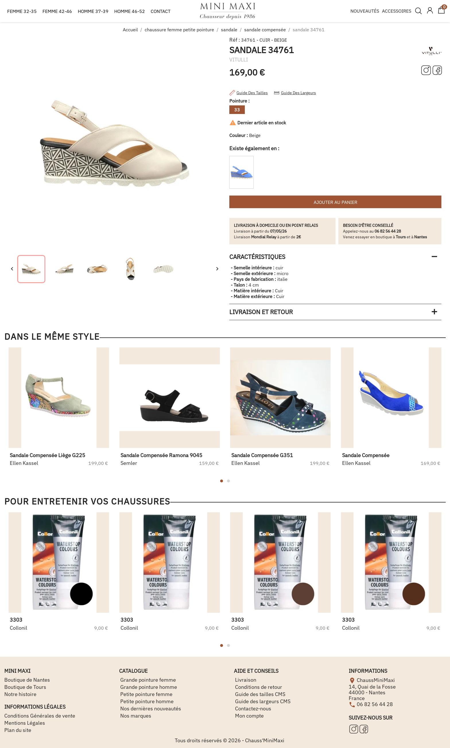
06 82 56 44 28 (375, 704)
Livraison (245, 680)
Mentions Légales (24, 723)
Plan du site (17, 730)
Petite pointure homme (146, 701)
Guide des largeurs (295, 93)
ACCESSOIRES (396, 11)
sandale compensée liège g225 (47, 455)
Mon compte (249, 715)
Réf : (234, 40)
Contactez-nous (252, 708)
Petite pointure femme (145, 694)
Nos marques (135, 715)
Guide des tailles (248, 93)
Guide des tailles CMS (259, 694)
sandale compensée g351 (262, 455)
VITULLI (238, 59)
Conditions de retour (258, 687)
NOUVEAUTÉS (364, 11)
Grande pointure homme (148, 687)
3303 (16, 619)
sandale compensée (365, 455)
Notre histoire (20, 694)
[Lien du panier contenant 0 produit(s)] (441, 13)
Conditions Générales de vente (39, 715)
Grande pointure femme (147, 680)
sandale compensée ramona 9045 (161, 455)
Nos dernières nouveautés (150, 708)
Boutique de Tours (25, 687)
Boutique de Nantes (27, 680)
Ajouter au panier (335, 202)
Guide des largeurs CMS (262, 701)
